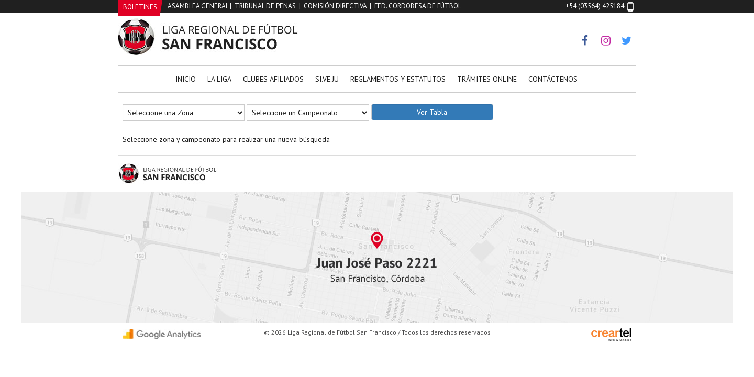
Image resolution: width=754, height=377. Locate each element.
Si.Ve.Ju (327, 79)
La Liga (219, 79)
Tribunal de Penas (265, 6)
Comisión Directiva (335, 6)
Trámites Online (487, 79)
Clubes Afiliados (273, 79)
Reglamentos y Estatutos (398, 79)
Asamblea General (198, 6)
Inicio (185, 79)
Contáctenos (553, 79)
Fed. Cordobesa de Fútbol (417, 6)
